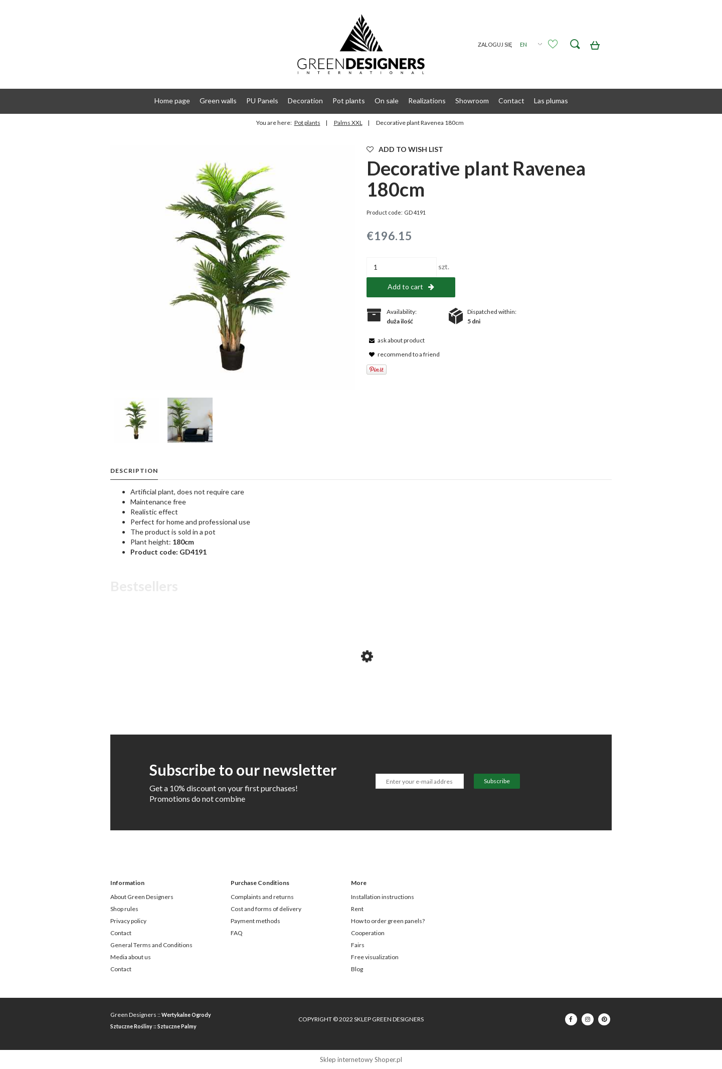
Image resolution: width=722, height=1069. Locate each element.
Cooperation (368, 933)
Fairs (358, 945)
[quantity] (402, 267)
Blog (357, 969)
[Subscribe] (497, 781)
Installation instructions (382, 897)
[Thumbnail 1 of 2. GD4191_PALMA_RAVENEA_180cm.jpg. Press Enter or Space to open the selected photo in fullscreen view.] (136, 420)
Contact (120, 933)
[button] (396, 339)
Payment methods (255, 921)
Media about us (130, 957)
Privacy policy (128, 921)
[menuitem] (172, 100)
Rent (357, 909)
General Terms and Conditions (151, 945)
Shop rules (124, 909)
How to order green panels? (388, 921)
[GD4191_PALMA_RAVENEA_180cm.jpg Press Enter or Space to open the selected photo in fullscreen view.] (232, 267)
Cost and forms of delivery (266, 909)
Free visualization (375, 957)
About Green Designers (141, 897)
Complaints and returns (262, 897)
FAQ (237, 933)
